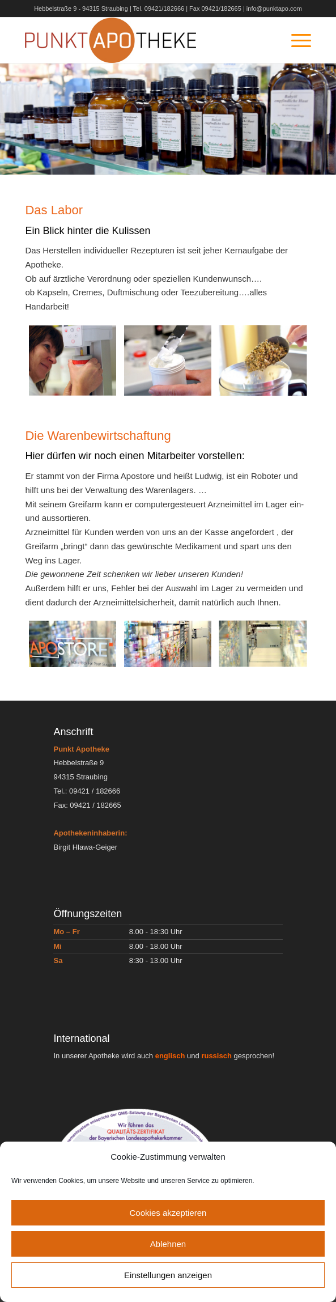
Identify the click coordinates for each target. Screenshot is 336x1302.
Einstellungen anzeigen (168, 1275)
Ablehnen (168, 1244)
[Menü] (295, 40)
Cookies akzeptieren (168, 1213)
